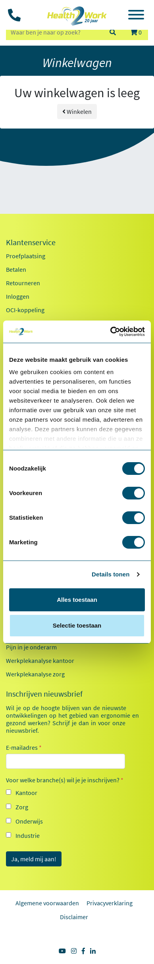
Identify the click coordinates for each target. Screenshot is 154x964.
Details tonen (110, 574)
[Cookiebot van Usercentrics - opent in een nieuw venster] (110, 331)
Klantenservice (31, 242)
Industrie (27, 835)
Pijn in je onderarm (31, 647)
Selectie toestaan (77, 625)
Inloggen (17, 296)
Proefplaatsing (25, 256)
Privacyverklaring (110, 903)
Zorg (21, 807)
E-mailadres (24, 747)
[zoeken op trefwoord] (54, 32)
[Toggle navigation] (136, 16)
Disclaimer (74, 917)
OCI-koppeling (25, 310)
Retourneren (23, 283)
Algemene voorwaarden (47, 903)
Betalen (16, 269)
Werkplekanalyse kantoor (40, 660)
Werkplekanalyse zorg (35, 674)
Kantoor (26, 793)
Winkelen (77, 111)
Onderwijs (29, 821)
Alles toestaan (77, 599)
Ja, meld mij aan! (33, 859)
